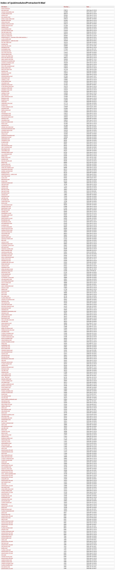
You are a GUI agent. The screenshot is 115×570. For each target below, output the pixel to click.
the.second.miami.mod (7, 116)
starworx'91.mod (5, 346)
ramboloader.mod (6, 419)
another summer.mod (6, 171)
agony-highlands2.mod (7, 286)
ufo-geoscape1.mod (6, 279)
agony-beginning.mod (7, 96)
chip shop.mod (5, 416)
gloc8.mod (4, 507)
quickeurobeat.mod (6, 536)
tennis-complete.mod (6, 338)
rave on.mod (4, 144)
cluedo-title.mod (5, 201)
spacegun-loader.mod (7, 238)
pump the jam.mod (6, 45)
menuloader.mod (5, 402)
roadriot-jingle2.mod (6, 560)
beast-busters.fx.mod (6, 218)
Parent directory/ (5, 8)
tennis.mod (4, 203)
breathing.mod (5, 100)
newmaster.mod (5, 77)
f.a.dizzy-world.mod (6, 502)
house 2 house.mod (6, 34)
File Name (4, 6)
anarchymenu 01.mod (7, 475)
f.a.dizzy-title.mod (5, 297)
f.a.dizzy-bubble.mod (6, 380)
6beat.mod (4, 162)
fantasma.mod (5, 98)
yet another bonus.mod (7, 280)
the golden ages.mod (6, 215)
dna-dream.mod (5, 149)
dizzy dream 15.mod (6, 404)
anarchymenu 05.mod (7, 480)
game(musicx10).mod (7, 228)
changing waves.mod (6, 350)
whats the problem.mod (7, 167)
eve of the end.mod (6, 52)
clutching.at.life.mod (6, 252)
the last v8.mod (5, 357)
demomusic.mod (5, 272)
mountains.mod (5, 120)
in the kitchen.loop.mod (7, 86)
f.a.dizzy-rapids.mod (6, 490)
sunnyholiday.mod (6, 115)
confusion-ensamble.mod (8, 135)
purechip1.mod (5, 389)
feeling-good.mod (5, 110)
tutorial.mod (4, 526)
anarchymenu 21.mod (7, 568)
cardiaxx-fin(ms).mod (6, 230)
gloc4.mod (4, 448)
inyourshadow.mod (6, 28)
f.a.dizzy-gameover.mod (7, 531)
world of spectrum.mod (7, 521)
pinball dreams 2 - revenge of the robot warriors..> (14, 37)
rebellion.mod (4, 27)
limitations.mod (5, 172)
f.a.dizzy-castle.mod (6, 446)
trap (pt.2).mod (5, 191)
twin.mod (3, 240)
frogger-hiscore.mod (6, 495)
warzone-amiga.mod (6, 231)
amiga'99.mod (5, 478)
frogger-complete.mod (7, 390)
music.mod (4, 177)
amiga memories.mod (7, 470)
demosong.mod (5, 179)
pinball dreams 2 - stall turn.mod (9, 40)
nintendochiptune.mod (7, 451)
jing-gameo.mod (5, 566)
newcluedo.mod (5, 138)
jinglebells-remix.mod (6, 335)
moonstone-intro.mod (6, 169)
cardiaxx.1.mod (5, 79)
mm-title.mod (4, 370)
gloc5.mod (4, 412)
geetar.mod (4, 289)
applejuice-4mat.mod (6, 84)
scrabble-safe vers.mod (7, 262)
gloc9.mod (4, 512)
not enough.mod (5, 500)
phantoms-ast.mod (6, 72)
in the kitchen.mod (6, 81)
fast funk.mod (4, 543)
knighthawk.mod (5, 497)
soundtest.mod (5, 331)
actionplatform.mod (6, 443)
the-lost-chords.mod (6, 160)
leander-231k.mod (6, 20)
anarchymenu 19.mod (7, 477)
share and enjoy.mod (6, 456)
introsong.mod (5, 368)
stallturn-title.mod (5, 406)
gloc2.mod (4, 429)
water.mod (4, 539)
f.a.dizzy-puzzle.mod (6, 460)
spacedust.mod (5, 275)
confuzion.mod (5, 463)
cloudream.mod (5, 267)
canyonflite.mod (5, 150)
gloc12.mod (4, 519)
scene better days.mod (7, 489)
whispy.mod (4, 133)
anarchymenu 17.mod (7, 551)
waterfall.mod (4, 309)
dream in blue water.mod (7, 18)
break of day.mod (5, 157)
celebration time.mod (6, 103)
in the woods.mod (6, 274)
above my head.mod (6, 35)
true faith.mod (5, 94)
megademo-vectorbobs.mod (8, 311)
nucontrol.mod (5, 108)
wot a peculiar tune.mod (7, 319)
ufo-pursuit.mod (5, 355)
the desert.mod (5, 193)
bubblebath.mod (5, 345)
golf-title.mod (4, 198)
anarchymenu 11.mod (7, 492)
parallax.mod (4, 211)
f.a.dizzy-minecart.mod (7, 423)
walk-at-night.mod (6, 237)
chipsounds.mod (5, 439)
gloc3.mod (4, 453)
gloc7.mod (4, 421)
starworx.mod (4, 436)
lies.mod (3, 111)
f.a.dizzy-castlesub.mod (7, 384)
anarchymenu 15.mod (7, 544)
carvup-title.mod (5, 233)
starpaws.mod (5, 313)
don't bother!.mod (5, 482)
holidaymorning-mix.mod (7, 330)
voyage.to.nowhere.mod (7, 62)
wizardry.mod (4, 529)
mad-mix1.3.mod (5, 441)
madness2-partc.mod (6, 243)
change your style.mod (7, 127)
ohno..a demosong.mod (7, 257)
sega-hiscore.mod (6, 308)
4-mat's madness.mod (7, 106)
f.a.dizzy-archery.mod (7, 527)
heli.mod (3, 360)
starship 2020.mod (6, 379)
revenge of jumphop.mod (7, 299)
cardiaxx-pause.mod (6, 561)
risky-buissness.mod (6, 145)
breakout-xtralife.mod (6, 438)
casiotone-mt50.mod (6, 88)
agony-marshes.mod (6, 250)
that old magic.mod (6, 32)
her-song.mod (5, 10)
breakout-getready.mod (7, 367)
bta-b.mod (4, 292)
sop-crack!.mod (5, 487)
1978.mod (4, 101)
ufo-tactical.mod (5, 302)
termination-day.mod (6, 417)
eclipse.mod (4, 15)
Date (87, 6)
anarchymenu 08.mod (7, 558)
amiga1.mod (4, 284)
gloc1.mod (4, 424)
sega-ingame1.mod (6, 323)
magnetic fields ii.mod (7, 152)
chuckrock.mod (5, 291)
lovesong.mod (5, 74)
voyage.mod (4, 44)
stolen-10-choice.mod (7, 328)
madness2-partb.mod (6, 270)
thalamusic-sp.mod (6, 137)
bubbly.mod (4, 548)
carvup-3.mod (5, 265)
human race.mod (5, 514)
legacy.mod (4, 123)
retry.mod (3, 483)
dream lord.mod (5, 264)
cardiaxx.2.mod (5, 93)
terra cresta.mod (5, 348)
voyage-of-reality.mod (7, 392)
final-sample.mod (5, 64)
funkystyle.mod (5, 196)
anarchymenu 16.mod (7, 541)
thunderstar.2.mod (6, 221)
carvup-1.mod (5, 287)
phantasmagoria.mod (6, 76)
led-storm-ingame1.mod (7, 306)
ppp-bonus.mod (5, 401)
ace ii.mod (4, 294)
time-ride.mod (5, 132)
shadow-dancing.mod (7, 25)
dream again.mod (6, 67)
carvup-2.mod (5, 242)
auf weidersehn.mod (6, 223)
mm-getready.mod (6, 396)
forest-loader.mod (6, 387)
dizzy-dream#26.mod (6, 455)
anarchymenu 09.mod (7, 522)
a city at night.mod (6, 39)
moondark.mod (5, 83)
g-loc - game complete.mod (8, 473)
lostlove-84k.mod (5, 164)
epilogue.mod (4, 118)
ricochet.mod (4, 326)
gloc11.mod (4, 433)
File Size (66, 6)
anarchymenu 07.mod (7, 533)
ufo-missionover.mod (6, 426)
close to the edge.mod (7, 56)
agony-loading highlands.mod (9, 399)
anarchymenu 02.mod (7, 450)
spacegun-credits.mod (7, 248)
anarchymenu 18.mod (7, 516)
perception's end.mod (7, 253)
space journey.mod (6, 434)
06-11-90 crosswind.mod (7, 66)
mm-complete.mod (6, 467)
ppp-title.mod (4, 428)
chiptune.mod (4, 372)
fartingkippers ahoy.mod (7, 358)
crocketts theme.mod (6, 130)
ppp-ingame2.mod (6, 375)
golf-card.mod (5, 247)
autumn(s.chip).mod (6, 468)
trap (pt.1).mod (5, 189)
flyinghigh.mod (5, 91)
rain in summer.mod (6, 147)
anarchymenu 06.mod (7, 534)
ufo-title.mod (4, 321)
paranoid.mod (5, 125)
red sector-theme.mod (7, 30)
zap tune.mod (5, 184)
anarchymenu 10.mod (7, 505)
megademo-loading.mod (7, 414)
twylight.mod (4, 71)
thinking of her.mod (6, 385)
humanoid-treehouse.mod (8, 128)
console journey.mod (6, 556)
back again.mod (5, 324)
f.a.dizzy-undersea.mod (7, 458)
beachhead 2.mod (6, 208)
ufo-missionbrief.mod (6, 352)
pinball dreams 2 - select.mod (9, 174)
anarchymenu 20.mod (7, 524)
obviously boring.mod (6, 362)
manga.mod (4, 194)
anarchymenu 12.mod (7, 553)
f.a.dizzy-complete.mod (7, 333)
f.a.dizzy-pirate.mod (6, 363)
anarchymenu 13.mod (7, 472)
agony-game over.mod (7, 59)
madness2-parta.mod (6, 182)
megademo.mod (5, 140)
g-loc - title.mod (5, 377)
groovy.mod (4, 504)
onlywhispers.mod (6, 113)
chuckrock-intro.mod (6, 499)
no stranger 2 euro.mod (7, 277)
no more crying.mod (6, 226)
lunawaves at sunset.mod (8, 61)
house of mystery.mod (7, 121)
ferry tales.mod (5, 296)
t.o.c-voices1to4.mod (6, 204)
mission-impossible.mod (7, 12)
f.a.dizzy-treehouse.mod (7, 336)
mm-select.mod (5, 382)
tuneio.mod (4, 181)
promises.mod (5, 235)
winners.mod (4, 187)
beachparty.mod (5, 318)
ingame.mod (4, 353)
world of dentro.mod (6, 314)
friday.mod (4, 343)
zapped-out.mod (5, 431)
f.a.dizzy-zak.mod (5, 549)
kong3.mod (4, 394)
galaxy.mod (4, 155)
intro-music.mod (5, 445)
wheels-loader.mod (6, 538)
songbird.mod (5, 216)
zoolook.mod (4, 159)
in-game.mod (4, 142)
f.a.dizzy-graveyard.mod (7, 510)
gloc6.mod (4, 461)
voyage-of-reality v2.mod (7, 341)
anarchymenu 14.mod (7, 485)
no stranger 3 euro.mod (7, 245)
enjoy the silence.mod (7, 57)
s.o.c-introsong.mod (6, 154)
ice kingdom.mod (5, 49)
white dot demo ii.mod (7, 269)
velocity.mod (4, 365)
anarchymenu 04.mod (7, 465)
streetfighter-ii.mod (6, 213)
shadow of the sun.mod (7, 23)
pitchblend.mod (5, 47)
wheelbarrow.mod (6, 260)
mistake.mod (4, 186)
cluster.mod (4, 105)
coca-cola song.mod (6, 304)
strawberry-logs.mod (6, 89)
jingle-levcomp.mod (6, 509)
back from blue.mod (6, 69)
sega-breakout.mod (6, 340)
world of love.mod (6, 258)
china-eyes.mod (5, 22)
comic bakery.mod (6, 374)
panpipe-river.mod (6, 206)
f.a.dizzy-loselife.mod (6, 565)
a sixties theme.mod (6, 13)
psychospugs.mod (6, 50)
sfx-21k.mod (4, 397)
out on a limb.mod (6, 282)
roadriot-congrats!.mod (7, 563)
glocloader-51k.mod (6, 255)
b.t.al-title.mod (5, 199)
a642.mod (4, 407)
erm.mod (3, 554)
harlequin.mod (5, 301)
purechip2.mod (5, 494)
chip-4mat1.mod (5, 411)
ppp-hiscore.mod (5, 546)
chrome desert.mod (6, 54)
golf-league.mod (5, 316)
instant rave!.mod (5, 517)
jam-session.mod (5, 17)
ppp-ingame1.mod (6, 409)
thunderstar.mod (5, 220)
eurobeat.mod (5, 225)
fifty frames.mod (5, 209)
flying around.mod (6, 165)
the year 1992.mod (6, 42)
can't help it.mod (5, 176)
